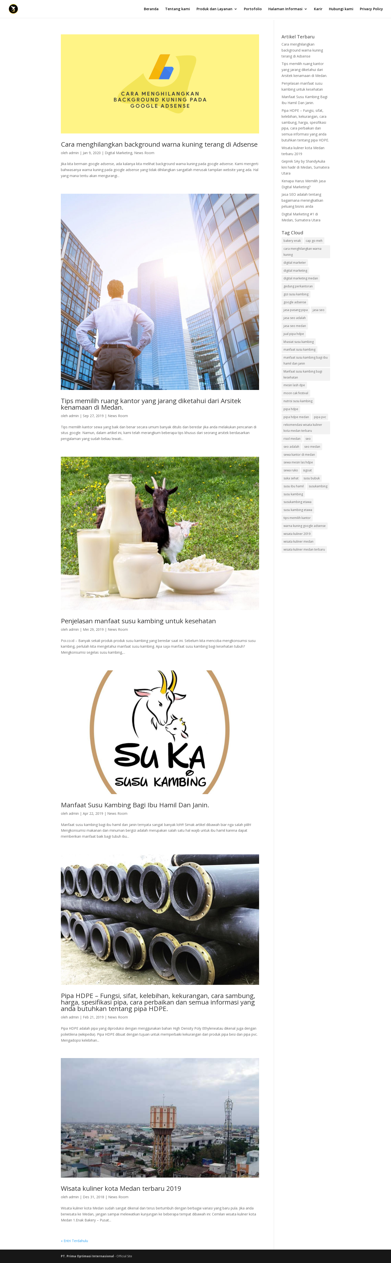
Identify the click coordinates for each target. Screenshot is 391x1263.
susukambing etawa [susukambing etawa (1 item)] (297, 502)
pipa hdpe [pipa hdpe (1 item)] (291, 409)
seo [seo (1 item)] (308, 439)
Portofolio (253, 9)
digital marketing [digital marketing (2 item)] (295, 270)
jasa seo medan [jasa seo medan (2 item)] (295, 326)
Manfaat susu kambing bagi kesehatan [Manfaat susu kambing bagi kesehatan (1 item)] (303, 374)
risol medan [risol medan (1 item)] (292, 439)
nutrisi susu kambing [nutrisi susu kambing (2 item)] (298, 401)
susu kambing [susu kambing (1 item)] (293, 494)
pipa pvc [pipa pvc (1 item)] (320, 417)
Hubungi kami (341, 9)
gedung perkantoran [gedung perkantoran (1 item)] (298, 286)
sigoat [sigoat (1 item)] (307, 470)
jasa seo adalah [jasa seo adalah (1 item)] (295, 318)
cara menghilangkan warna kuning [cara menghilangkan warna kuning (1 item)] (302, 252)
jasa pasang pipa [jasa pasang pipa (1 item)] (296, 310)
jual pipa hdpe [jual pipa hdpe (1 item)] (294, 334)
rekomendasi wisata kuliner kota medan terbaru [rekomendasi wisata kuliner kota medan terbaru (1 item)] (303, 428)
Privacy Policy (371, 9)
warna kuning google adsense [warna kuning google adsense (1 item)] (305, 526)
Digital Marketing (118, 152)
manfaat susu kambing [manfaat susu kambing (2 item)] (299, 349)
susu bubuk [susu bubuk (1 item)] (311, 478)
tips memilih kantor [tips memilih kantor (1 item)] (297, 518)
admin (74, 152)
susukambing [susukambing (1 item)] (318, 486)
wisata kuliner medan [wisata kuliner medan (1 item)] (298, 541)
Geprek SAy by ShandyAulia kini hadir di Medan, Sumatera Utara (305, 167)
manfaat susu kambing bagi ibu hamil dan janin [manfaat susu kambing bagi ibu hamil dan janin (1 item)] (306, 360)
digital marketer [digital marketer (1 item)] (295, 262)
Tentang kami (177, 9)
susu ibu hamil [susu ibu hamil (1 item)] (294, 486)
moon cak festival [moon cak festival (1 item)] (296, 393)
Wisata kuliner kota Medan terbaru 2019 (121, 1188)
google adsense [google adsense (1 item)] (295, 302)
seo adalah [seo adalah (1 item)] (291, 446)
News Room (144, 152)
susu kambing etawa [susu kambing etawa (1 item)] (298, 510)
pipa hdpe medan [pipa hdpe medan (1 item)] (296, 417)
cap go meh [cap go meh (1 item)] (314, 241)
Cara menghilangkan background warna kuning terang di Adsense (159, 144)
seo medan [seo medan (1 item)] (312, 446)
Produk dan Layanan (214, 9)
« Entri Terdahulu (74, 1240)
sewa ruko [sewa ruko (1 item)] (291, 470)
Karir (318, 9)
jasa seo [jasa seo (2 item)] (318, 310)
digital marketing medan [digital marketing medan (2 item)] (301, 278)
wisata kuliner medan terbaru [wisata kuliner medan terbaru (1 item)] (304, 549)
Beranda (151, 9)
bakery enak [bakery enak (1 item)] (292, 241)
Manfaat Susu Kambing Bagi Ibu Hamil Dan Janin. (135, 804)
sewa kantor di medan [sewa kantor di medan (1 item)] (299, 454)
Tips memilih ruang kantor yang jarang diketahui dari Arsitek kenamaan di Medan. (151, 404)
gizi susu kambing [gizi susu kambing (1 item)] (296, 294)
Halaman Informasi (285, 9)
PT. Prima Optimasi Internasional (88, 1256)
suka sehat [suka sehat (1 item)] (291, 478)
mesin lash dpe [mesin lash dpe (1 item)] (294, 385)
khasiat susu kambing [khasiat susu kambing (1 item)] (299, 342)
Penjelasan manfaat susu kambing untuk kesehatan (138, 620)
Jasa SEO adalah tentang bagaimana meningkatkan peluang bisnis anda (302, 200)
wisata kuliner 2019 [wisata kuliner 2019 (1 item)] (297, 534)
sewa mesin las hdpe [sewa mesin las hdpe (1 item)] (298, 462)
